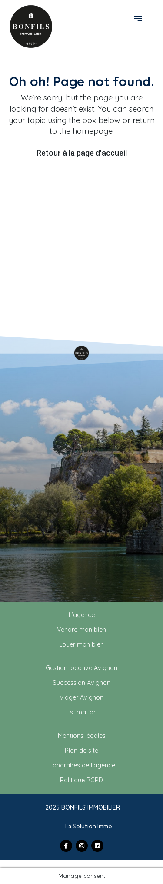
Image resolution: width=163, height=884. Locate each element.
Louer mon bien (81, 644)
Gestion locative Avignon (81, 668)
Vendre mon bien (81, 630)
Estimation (82, 712)
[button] (138, 18)
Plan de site (81, 750)
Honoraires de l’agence (81, 765)
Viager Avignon (81, 697)
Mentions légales (82, 736)
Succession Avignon (81, 683)
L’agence (82, 615)
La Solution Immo (88, 826)
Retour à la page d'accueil (82, 152)
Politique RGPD (81, 780)
